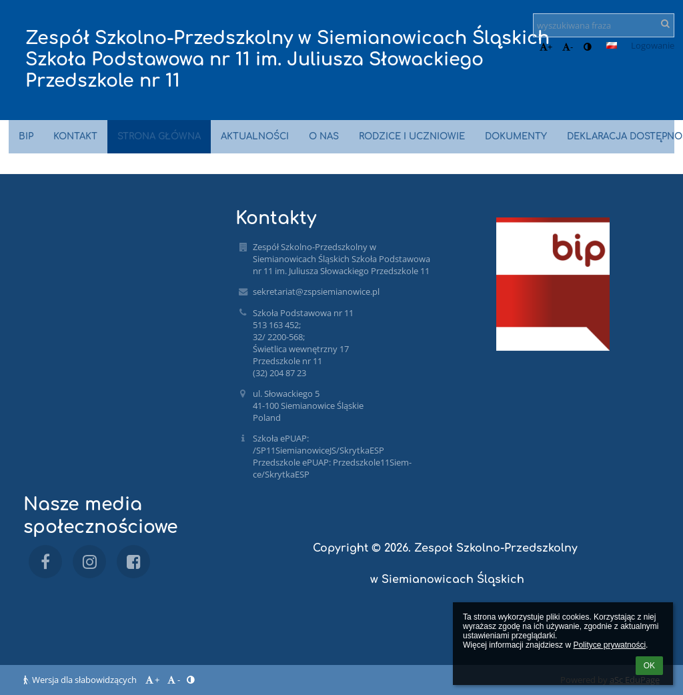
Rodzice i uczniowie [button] (412, 136)
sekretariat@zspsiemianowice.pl (316, 291)
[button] (612, 45)
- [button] (567, 47)
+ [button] (546, 47)
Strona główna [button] (159, 136)
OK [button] (649, 665)
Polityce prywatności (609, 645)
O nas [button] (324, 136)
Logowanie (652, 45)
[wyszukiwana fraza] (603, 25)
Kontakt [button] (75, 136)
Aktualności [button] (255, 136)
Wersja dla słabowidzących (81, 680)
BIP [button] (26, 136)
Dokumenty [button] (516, 136)
